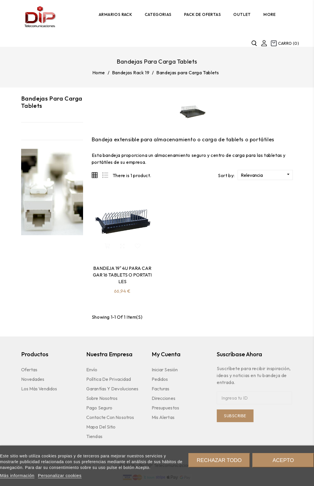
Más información (17, 475)
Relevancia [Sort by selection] (266, 174)
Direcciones (163, 398)
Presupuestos (165, 408)
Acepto (283, 460)
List (105, 175)
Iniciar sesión (165, 369)
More (269, 14)
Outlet (242, 14)
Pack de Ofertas (202, 14)
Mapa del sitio (100, 427)
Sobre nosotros (101, 398)
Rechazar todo (219, 460)
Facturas (161, 389)
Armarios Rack (115, 14)
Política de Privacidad (108, 379)
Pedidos (160, 379)
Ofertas (29, 369)
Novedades (33, 379)
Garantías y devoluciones (112, 389)
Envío (92, 369)
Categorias (158, 14)
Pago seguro (99, 408)
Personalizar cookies (59, 475)
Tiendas (94, 436)
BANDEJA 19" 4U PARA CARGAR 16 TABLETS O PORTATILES (122, 274)
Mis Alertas (163, 417)
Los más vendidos (39, 389)
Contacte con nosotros (110, 417)
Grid (95, 175)
